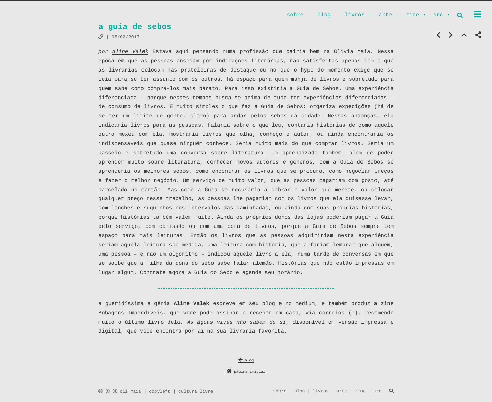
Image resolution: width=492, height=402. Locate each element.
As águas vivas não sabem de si (236, 322)
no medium (300, 304)
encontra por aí (180, 331)
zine (412, 16)
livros (355, 16)
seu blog (262, 304)
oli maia (130, 392)
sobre (295, 16)
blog (324, 16)
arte (385, 16)
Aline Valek (130, 51)
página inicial (246, 372)
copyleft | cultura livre (181, 392)
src (438, 16)
